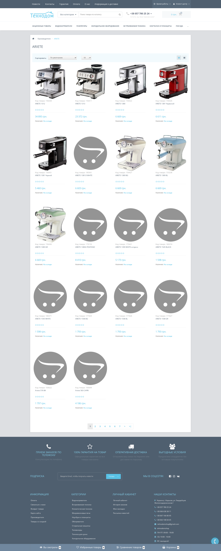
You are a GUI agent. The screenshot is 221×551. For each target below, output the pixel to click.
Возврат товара (37, 509)
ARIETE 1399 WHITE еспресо (126, 247)
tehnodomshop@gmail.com (166, 524)
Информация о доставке (80, 4)
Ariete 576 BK (40, 390)
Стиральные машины (81, 526)
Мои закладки (119, 509)
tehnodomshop (161, 528)
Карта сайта (36, 513)
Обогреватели (78, 521)
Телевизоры (77, 530)
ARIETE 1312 (40, 103)
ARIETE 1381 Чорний (43, 175)
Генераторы (81, 26)
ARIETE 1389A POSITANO (85, 247)
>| (130, 426)
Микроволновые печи (81, 513)
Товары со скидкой (38, 521)
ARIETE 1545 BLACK (163, 247)
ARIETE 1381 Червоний (165, 103)
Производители (37, 517)
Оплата (49, 4)
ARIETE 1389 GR (41, 247)
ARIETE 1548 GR (162, 319)
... (187, 26)
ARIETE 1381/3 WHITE (83, 175)
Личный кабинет (120, 500)
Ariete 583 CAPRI (82, 390)
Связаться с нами (38, 504)
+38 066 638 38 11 (162, 511)
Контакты (115, 4)
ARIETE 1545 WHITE (43, 319)
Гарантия (36, 4)
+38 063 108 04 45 (162, 520)
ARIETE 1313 (80, 103)
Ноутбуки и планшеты (161, 26)
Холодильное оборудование (105, 26)
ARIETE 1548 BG (81, 319)
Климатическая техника (82, 509)
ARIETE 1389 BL (162, 175)
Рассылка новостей (121, 513)
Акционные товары (41, 26)
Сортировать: (40, 58)
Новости (101, 4)
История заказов (120, 504)
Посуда (179, 26)
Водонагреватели (63, 26)
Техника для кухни (79, 534)
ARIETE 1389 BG (121, 175)
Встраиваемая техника (134, 26)
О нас (61, 4)
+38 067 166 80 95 (162, 515)
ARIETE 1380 (120, 103)
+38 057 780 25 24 (162, 507)
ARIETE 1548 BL (121, 319)
